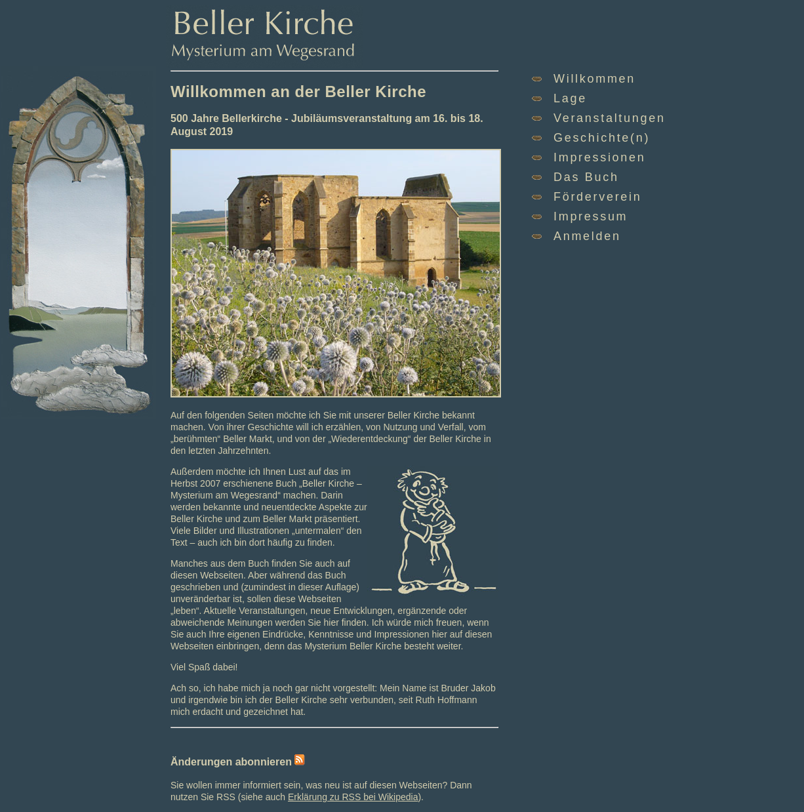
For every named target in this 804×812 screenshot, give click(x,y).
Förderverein (597, 196)
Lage (570, 98)
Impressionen (599, 157)
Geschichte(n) (601, 137)
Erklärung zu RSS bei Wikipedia (353, 797)
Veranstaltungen (609, 118)
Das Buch (586, 177)
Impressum (590, 216)
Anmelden (587, 236)
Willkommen (594, 78)
